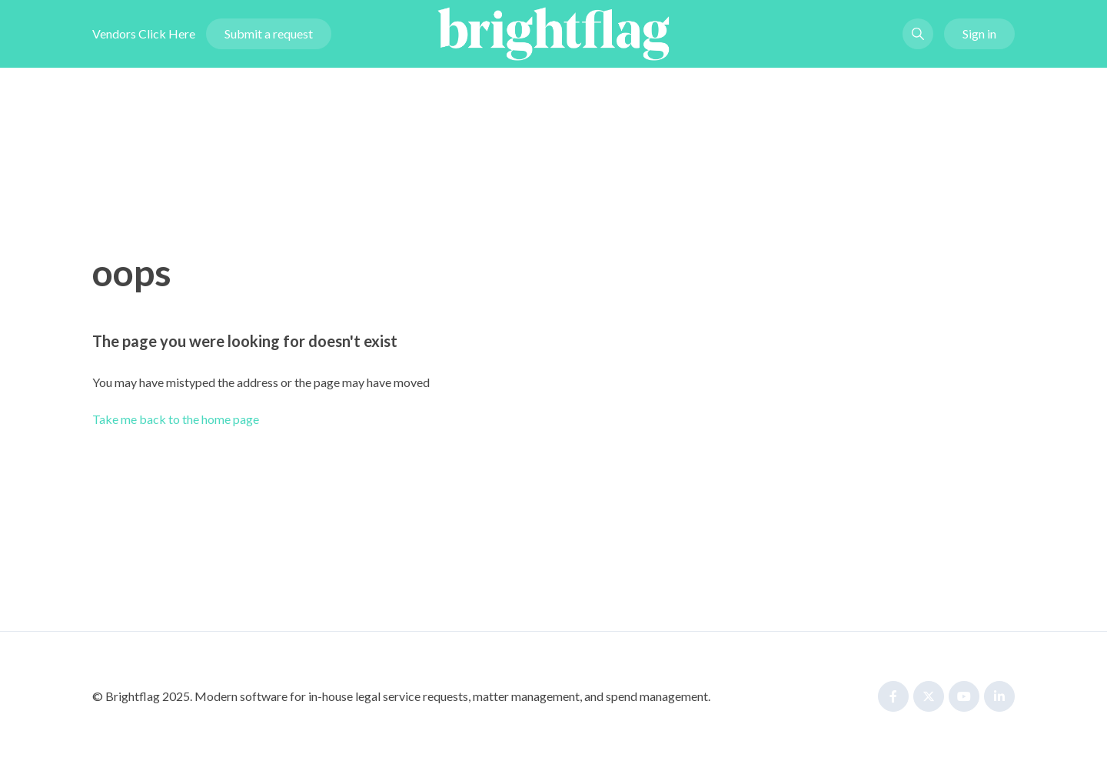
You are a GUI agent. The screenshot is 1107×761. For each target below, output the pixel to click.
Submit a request (268, 33)
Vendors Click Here (143, 33)
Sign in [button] (979, 33)
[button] (918, 33)
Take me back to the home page (175, 419)
